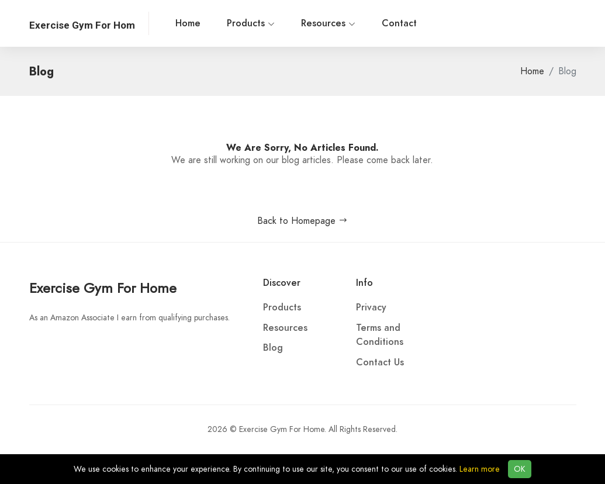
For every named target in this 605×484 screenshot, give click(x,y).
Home (187, 23)
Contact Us (380, 362)
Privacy (371, 307)
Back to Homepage (302, 221)
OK (520, 469)
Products (251, 23)
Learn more (479, 469)
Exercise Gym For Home (103, 288)
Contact (399, 23)
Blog (273, 347)
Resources (328, 23)
